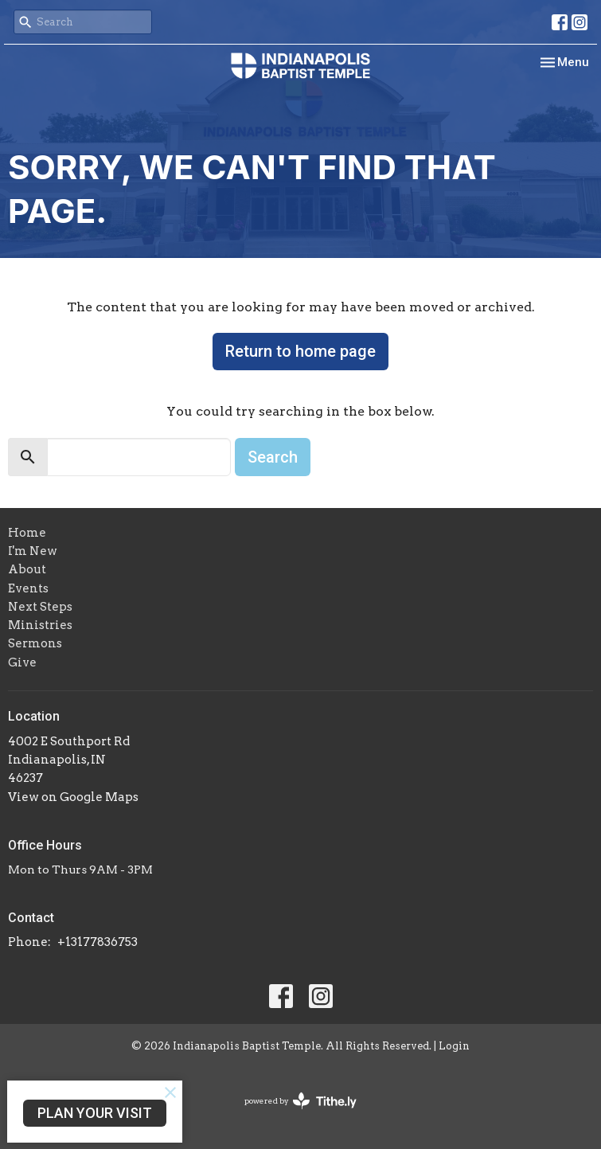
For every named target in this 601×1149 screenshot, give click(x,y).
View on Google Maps (73, 797)
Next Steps (40, 607)
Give (22, 662)
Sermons (35, 643)
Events (28, 588)
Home (27, 533)
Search (273, 457)
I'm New (32, 551)
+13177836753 (97, 942)
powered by (300, 1101)
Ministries (40, 625)
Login (454, 1046)
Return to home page (300, 351)
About (27, 569)
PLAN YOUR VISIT (94, 1112)
